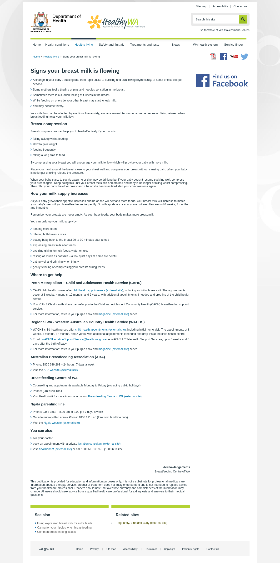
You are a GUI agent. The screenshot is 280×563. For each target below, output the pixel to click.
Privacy (94, 549)
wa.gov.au (46, 549)
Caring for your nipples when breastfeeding (64, 527)
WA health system (205, 44)
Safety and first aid (112, 44)
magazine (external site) (113, 314)
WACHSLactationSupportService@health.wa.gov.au (75, 339)
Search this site (205, 19)
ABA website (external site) (61, 370)
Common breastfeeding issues (56, 532)
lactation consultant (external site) (99, 443)
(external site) (55, 449)
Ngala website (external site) (62, 422)
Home (37, 44)
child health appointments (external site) (98, 290)
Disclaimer (151, 549)
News (176, 44)
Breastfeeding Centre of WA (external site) (114, 396)
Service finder (233, 44)
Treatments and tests (144, 44)
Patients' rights (190, 549)
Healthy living (84, 44)
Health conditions (57, 44)
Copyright (169, 549)
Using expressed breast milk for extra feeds (64, 523)
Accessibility (220, 6)
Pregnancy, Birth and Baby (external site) (141, 523)
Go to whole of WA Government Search (225, 30)
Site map (201, 6)
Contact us (240, 6)
